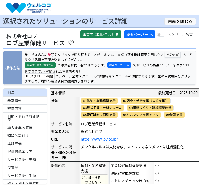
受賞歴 (12, 167)
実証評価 (14, 143)
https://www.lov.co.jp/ (99, 139)
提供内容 (14, 108)
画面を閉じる (180, 21)
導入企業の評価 (19, 127)
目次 (11, 92)
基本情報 (14, 100)
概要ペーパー (139, 34)
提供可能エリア (19, 151)
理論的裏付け (18, 135)
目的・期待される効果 (23, 118)
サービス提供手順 (21, 175)
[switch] (161, 35)
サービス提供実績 (21, 159)
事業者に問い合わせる (101, 34)
